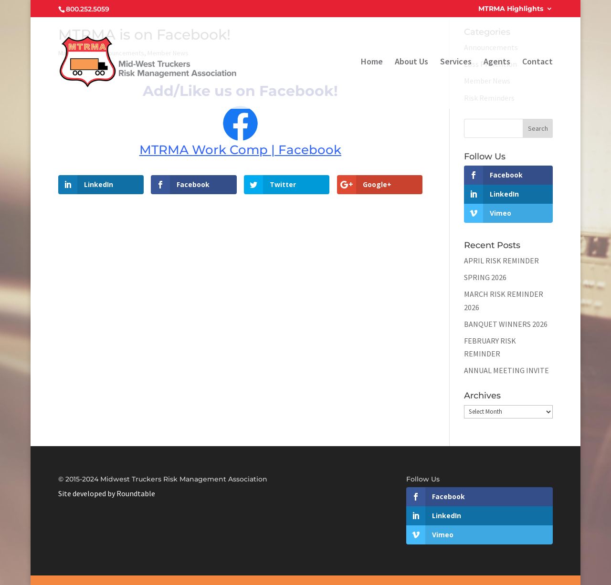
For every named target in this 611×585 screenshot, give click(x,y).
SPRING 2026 (485, 277)
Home (372, 62)
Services (456, 62)
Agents (497, 62)
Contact (537, 62)
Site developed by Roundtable (106, 493)
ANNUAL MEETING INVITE (506, 370)
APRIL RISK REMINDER (501, 260)
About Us (411, 62)
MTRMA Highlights (510, 9)
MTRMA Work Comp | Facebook (240, 149)
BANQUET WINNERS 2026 (506, 324)
